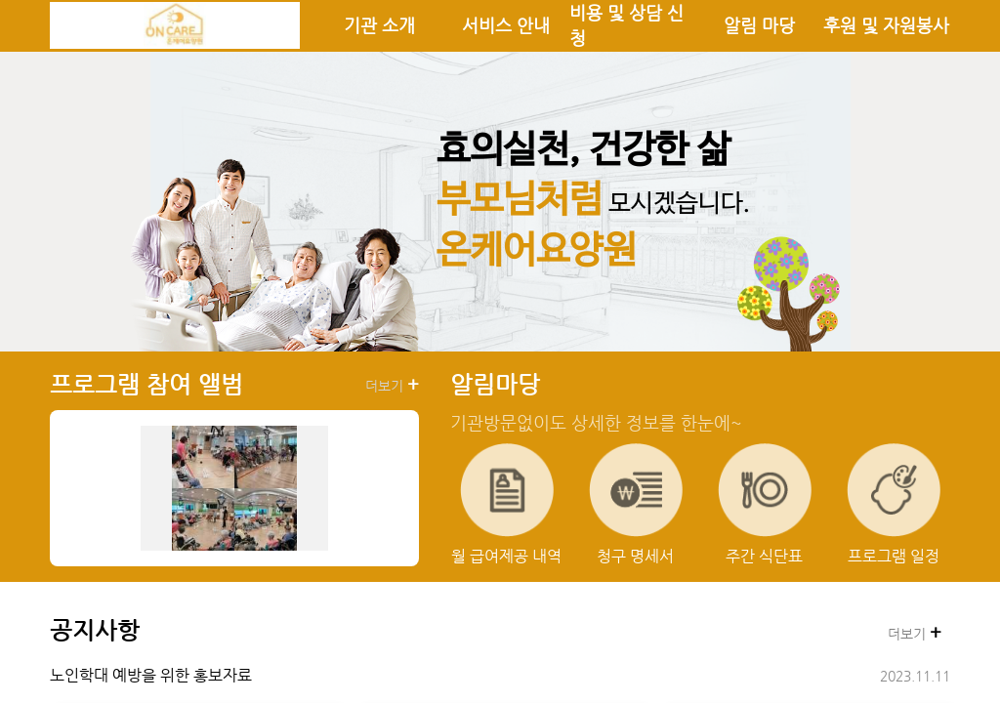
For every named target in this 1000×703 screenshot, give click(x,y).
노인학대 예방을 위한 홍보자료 (151, 675)
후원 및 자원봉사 (886, 25)
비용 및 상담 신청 (626, 25)
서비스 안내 (506, 25)
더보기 (392, 384)
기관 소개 (379, 25)
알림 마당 (759, 25)
